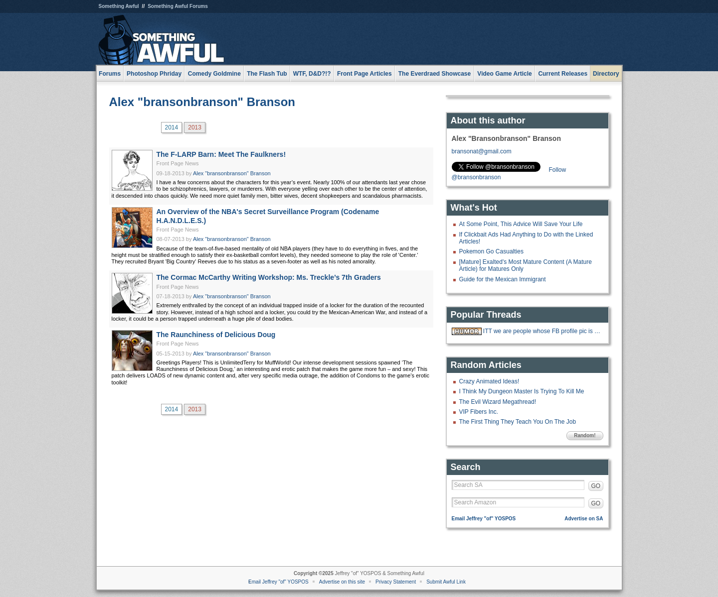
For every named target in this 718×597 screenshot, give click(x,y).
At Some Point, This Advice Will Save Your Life (521, 224)
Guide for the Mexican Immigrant (502, 279)
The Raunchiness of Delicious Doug (216, 335)
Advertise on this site (342, 582)
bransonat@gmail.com (482, 151)
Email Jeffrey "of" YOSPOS (484, 518)
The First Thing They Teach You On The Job (517, 421)
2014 (172, 127)
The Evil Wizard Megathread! (498, 401)
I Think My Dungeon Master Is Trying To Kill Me (521, 391)
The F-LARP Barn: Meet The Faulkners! (221, 154)
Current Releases (562, 73)
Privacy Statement (395, 582)
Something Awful (119, 6)
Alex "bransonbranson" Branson (202, 102)
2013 (194, 127)
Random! (584, 435)
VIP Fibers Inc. (478, 411)
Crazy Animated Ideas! (489, 381)
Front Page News (178, 163)
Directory (606, 73)
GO (596, 485)
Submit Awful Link (446, 582)
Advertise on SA (583, 518)
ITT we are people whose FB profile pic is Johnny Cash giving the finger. (542, 331)
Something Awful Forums (178, 6)
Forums (110, 73)
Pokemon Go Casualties (491, 251)
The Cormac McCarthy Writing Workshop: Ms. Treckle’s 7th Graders (269, 277)
